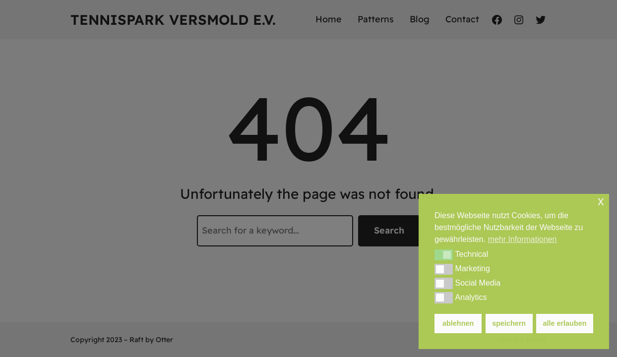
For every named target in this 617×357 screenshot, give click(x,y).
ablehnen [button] (458, 323)
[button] (443, 254)
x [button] (601, 201)
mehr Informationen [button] (522, 239)
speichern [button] (509, 323)
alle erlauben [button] (565, 323)
